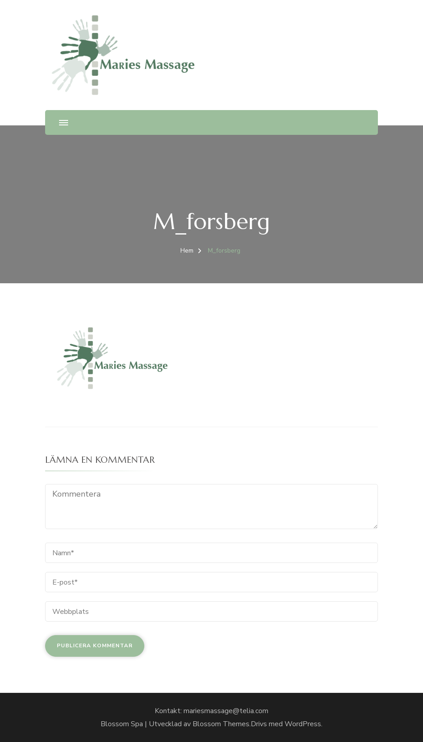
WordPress (303, 724)
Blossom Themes (221, 724)
